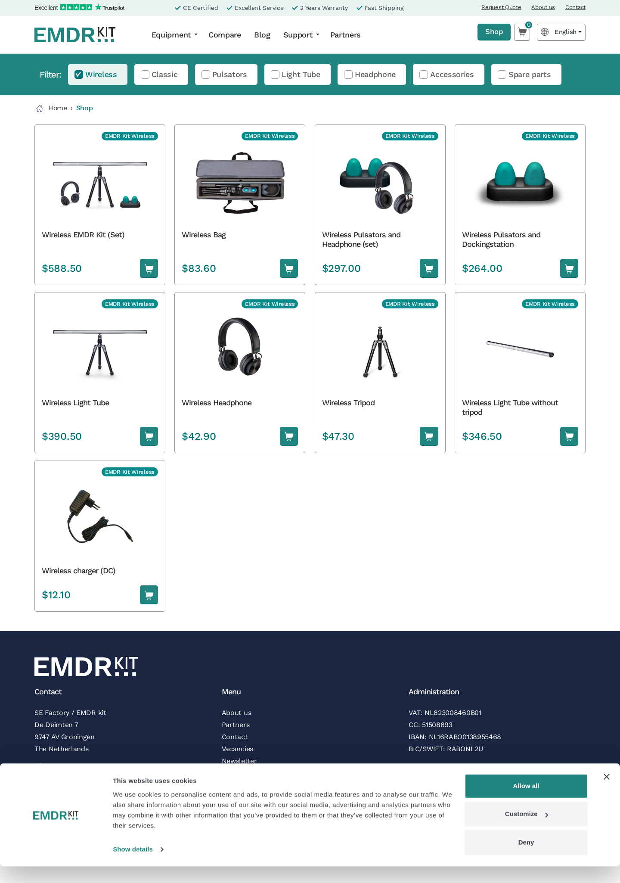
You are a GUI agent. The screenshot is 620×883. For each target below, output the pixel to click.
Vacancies (237, 749)
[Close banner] (607, 793)
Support (298, 34)
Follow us (237, 773)
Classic (165, 74)
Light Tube (301, 74)
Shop (493, 31)
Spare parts (529, 74)
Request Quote (501, 7)
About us (543, 7)
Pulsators (229, 74)
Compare (224, 34)
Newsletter (239, 761)
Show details (133, 866)
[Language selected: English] (561, 32)
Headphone (375, 74)
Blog (262, 34)
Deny (526, 859)
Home (51, 108)
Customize (526, 830)
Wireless (101, 74)
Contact (575, 7)
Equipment (171, 34)
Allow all (526, 802)
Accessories (452, 74)
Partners (345, 34)
